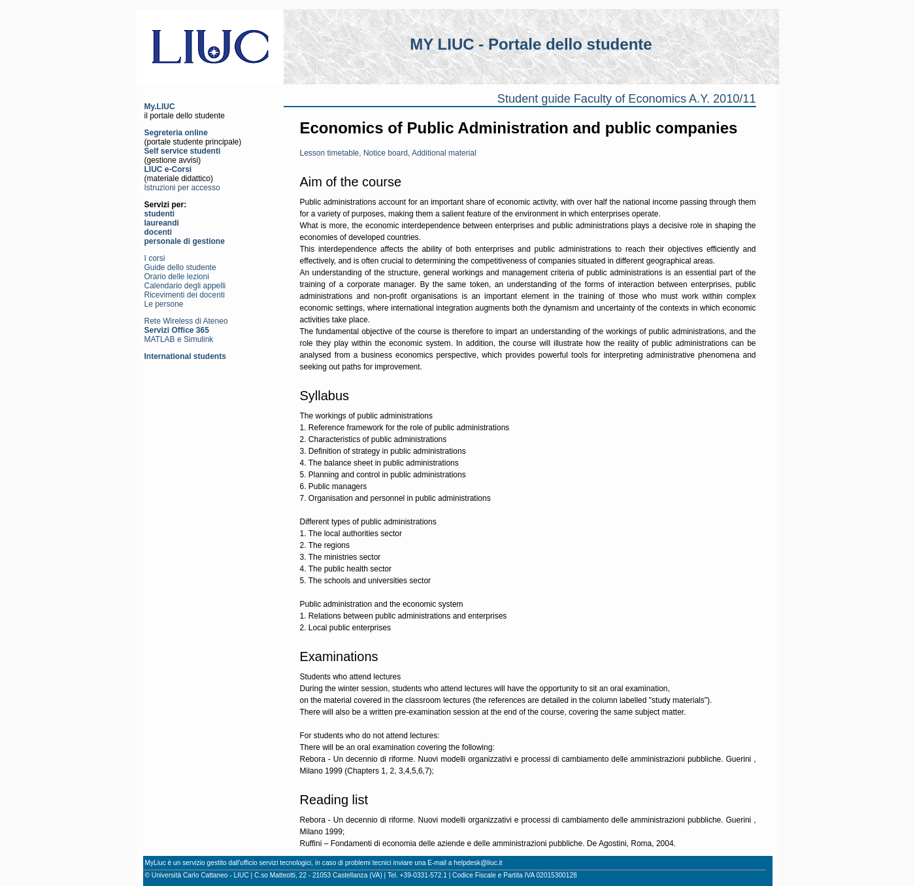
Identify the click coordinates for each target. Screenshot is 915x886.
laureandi (161, 223)
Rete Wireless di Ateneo (186, 321)
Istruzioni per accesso (182, 187)
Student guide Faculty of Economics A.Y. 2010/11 (626, 98)
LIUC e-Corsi (168, 169)
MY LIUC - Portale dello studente (531, 44)
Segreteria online (176, 132)
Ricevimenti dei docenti (184, 294)
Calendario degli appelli (185, 285)
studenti (159, 213)
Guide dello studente (180, 267)
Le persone (164, 304)
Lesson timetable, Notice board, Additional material (388, 153)
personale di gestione (184, 241)
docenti (158, 232)
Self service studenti (182, 151)
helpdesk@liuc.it (478, 862)
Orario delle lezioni (176, 276)
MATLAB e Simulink (179, 339)
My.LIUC (159, 106)
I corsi (154, 258)
